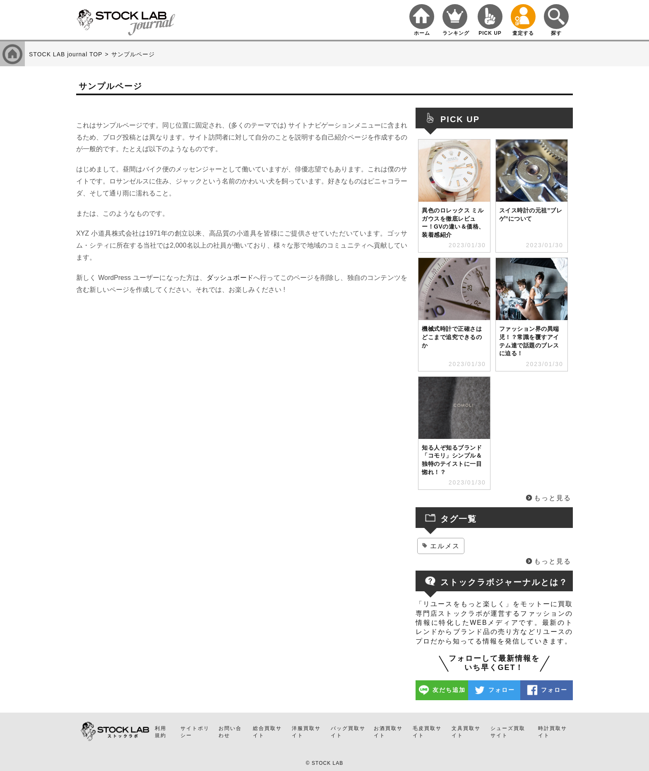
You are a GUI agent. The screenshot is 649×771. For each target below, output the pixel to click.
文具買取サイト (466, 731)
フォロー (501, 690)
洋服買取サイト (306, 731)
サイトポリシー (194, 731)
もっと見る (552, 497)
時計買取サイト (552, 731)
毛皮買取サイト (427, 731)
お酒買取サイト (388, 731)
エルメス (445, 545)
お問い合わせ (230, 731)
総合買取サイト (267, 731)
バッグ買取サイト (348, 731)
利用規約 (160, 731)
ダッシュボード (230, 277)
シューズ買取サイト (507, 731)
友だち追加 (449, 690)
